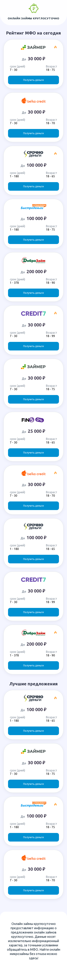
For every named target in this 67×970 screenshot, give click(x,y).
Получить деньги (33, 80)
